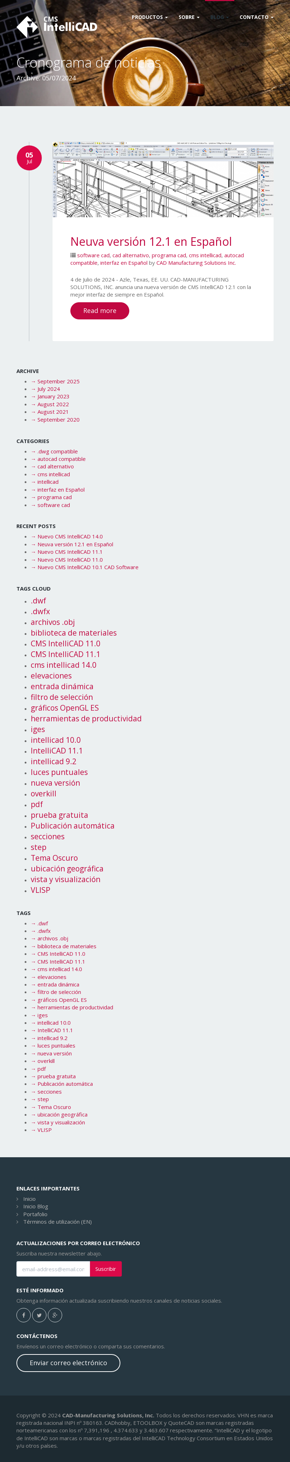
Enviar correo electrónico (68, 1362)
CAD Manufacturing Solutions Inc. (196, 262)
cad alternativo (130, 255)
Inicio (29, 1198)
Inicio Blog (35, 1206)
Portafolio (35, 1214)
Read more (99, 310)
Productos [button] (150, 17)
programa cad (169, 255)
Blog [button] (219, 17)
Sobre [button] (189, 17)
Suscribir (105, 1269)
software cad (93, 255)
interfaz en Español (124, 262)
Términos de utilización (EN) (57, 1221)
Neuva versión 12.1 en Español (151, 241)
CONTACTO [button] (257, 17)
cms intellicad (205, 255)
